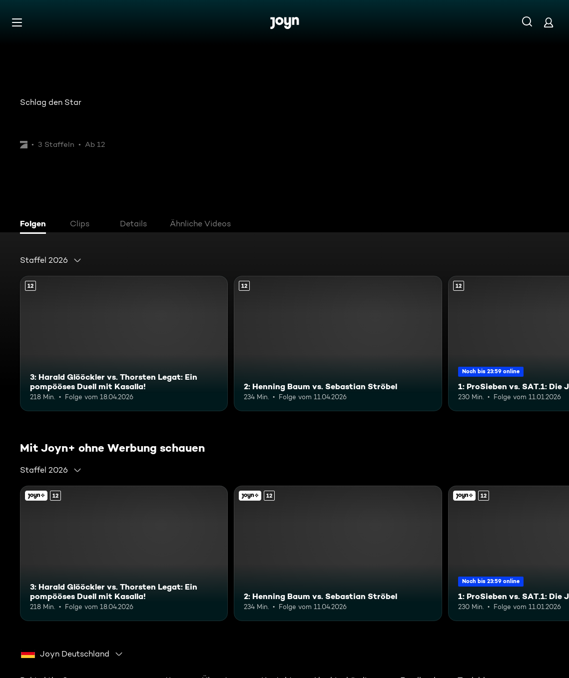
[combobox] (51, 260)
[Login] (549, 22)
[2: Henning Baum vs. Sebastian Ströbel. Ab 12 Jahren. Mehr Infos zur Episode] (338, 343)
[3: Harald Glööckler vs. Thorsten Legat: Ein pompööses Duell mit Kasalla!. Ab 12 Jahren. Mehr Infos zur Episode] (124, 343)
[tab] (35, 225)
